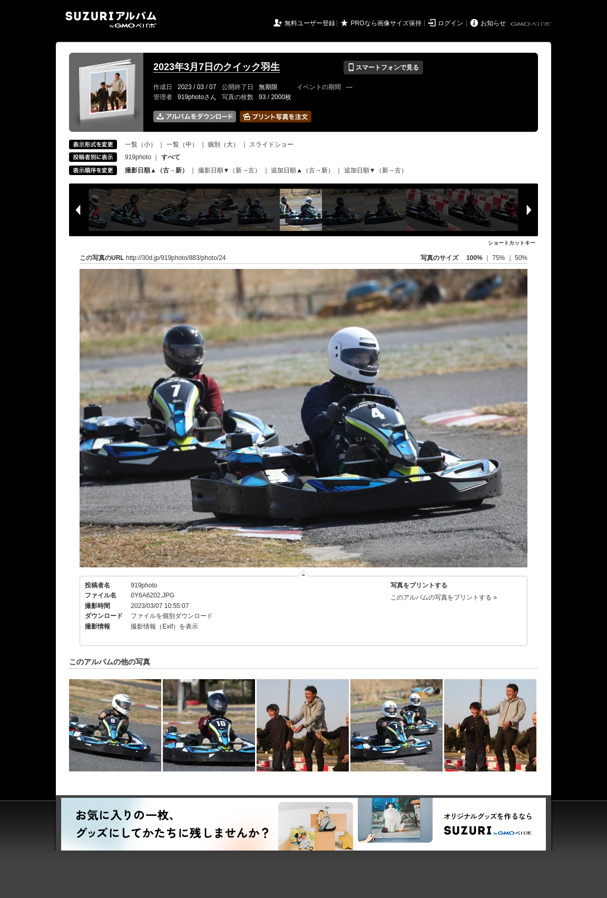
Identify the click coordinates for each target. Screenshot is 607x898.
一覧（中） (182, 144)
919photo (138, 157)
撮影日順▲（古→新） (156, 170)
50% (521, 258)
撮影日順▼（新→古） (229, 170)
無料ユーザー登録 (310, 23)
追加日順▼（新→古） (375, 170)
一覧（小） (140, 144)
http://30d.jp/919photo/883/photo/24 (176, 258)
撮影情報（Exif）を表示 (164, 626)
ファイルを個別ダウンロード (172, 616)
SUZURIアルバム (111, 19)
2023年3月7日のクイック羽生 (216, 67)
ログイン (450, 23)
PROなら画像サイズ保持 (386, 23)
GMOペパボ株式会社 (532, 24)
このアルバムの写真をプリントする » (443, 597)
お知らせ (493, 23)
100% (474, 258)
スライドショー (271, 144)
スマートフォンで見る (383, 67)
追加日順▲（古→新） (302, 170)
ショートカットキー (511, 243)
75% (499, 258)
